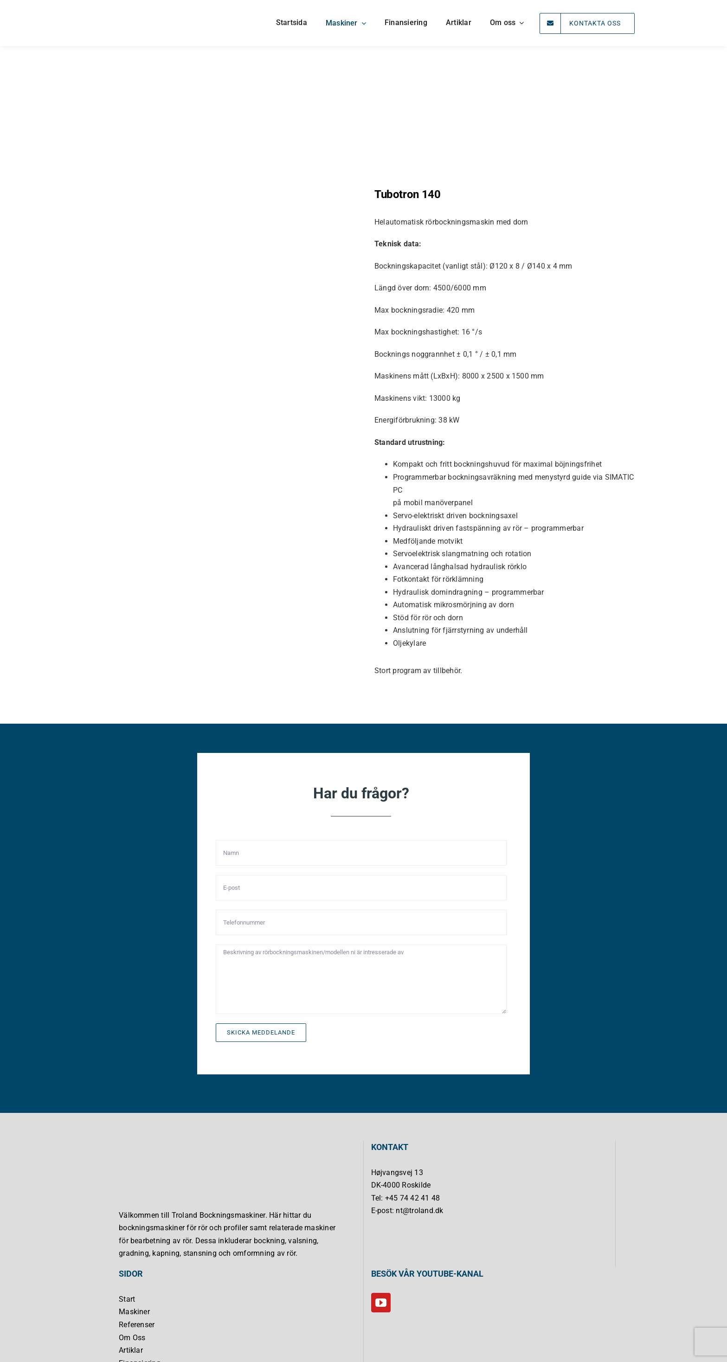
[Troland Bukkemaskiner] (126, 7)
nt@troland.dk (419, 1210)
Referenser (136, 1324)
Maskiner (134, 1311)
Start (127, 1299)
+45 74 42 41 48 (412, 1198)
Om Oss (132, 1337)
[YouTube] (381, 1302)
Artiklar (131, 1350)
